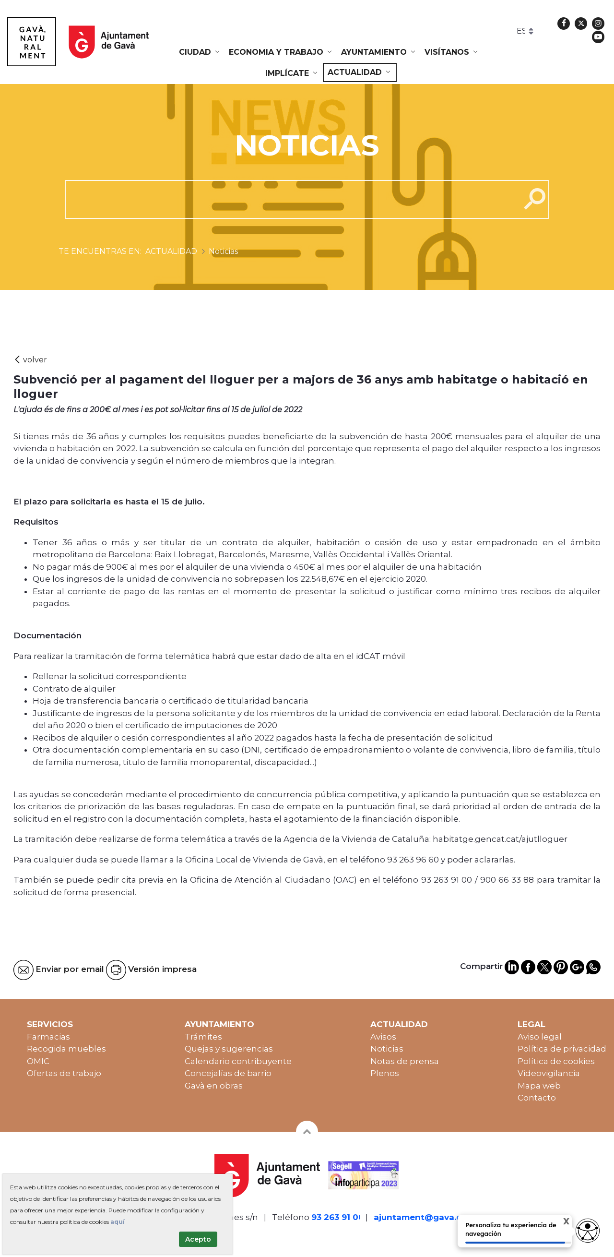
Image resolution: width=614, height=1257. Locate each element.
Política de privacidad (562, 1048)
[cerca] (289, 199)
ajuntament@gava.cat (422, 1217)
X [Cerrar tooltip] (558, 1223)
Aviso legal (540, 1037)
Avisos (383, 1037)
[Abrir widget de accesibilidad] (588, 1231)
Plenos (384, 1073)
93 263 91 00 (337, 1217)
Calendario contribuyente (238, 1061)
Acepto (198, 1239)
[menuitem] (200, 52)
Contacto (537, 1097)
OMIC (38, 1061)
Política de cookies (556, 1061)
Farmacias (48, 1037)
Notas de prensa (404, 1061)
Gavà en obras (214, 1085)
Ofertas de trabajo (64, 1073)
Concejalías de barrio (228, 1073)
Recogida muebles (66, 1048)
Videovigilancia (549, 1073)
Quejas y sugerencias (229, 1048)
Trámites (203, 1037)
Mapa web (539, 1085)
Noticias (386, 1048)
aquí (117, 1221)
